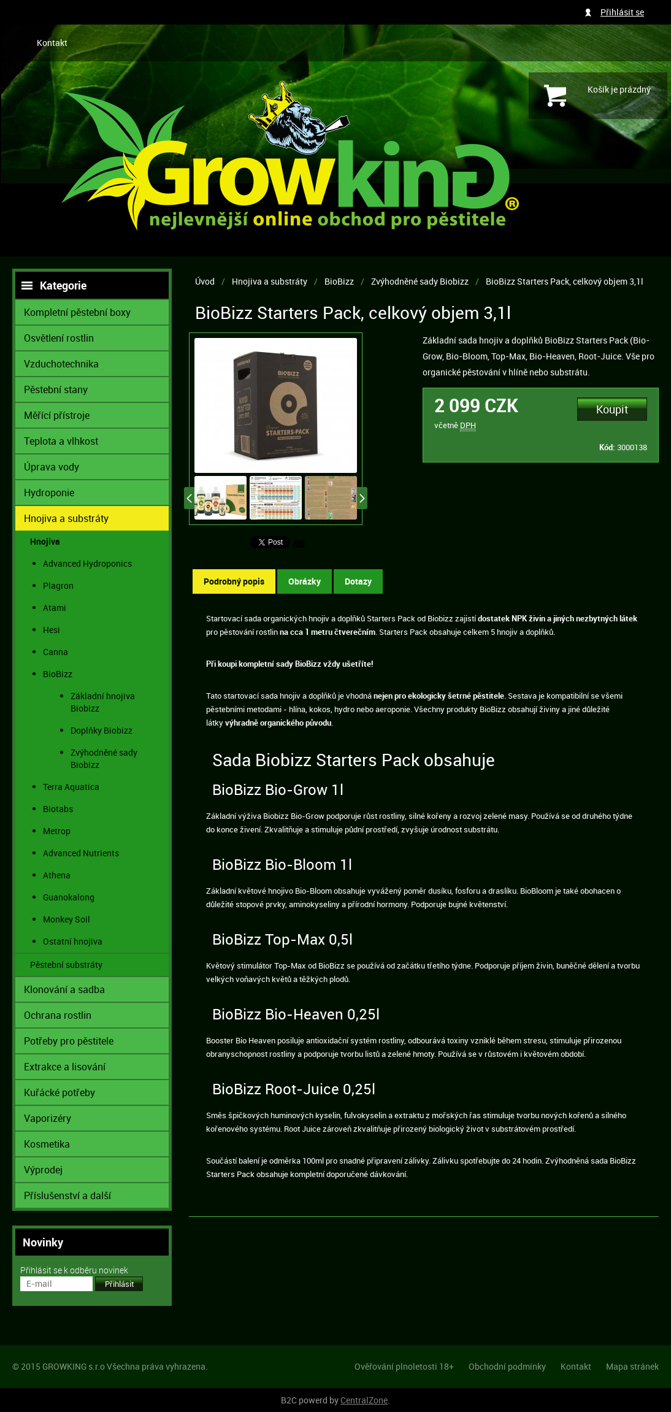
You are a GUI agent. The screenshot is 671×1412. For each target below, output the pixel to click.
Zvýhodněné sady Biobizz (420, 281)
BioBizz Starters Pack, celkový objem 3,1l (564, 281)
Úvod (205, 281)
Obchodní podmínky (507, 1366)
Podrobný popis (234, 581)
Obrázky (304, 581)
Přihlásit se (622, 12)
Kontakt (52, 42)
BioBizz (339, 281)
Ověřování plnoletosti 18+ (404, 1366)
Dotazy (358, 581)
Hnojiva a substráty (269, 281)
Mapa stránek (632, 1366)
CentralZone (364, 1400)
